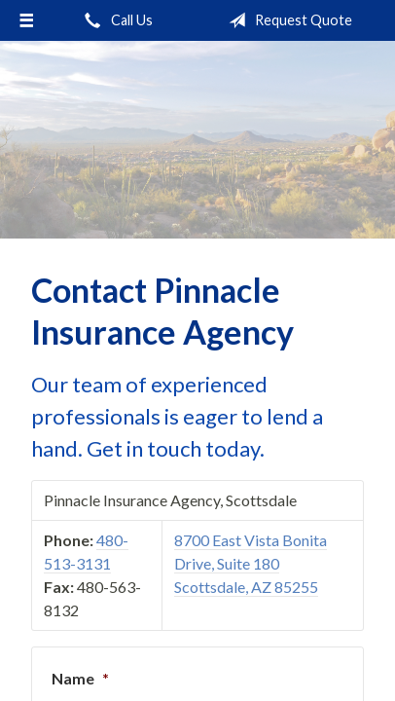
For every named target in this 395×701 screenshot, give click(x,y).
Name (80, 678)
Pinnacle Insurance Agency (197, 139)
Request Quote (286, 20)
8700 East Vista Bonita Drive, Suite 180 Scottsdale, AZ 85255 (250, 563)
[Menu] (26, 20)
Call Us (115, 20)
